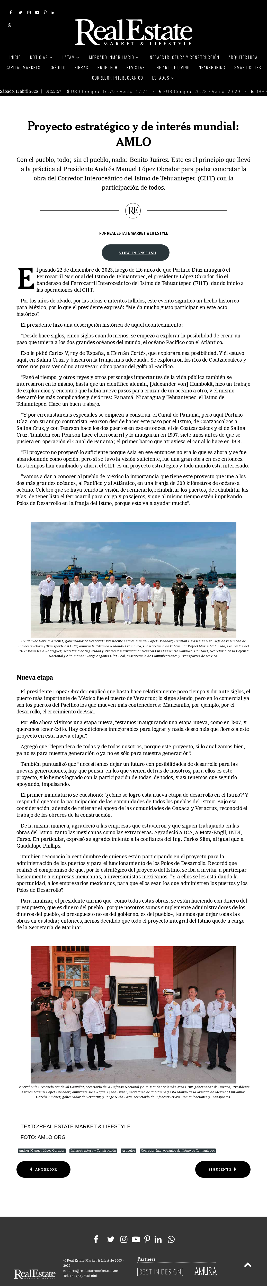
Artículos (128, 1139)
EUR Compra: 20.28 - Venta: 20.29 (199, 80)
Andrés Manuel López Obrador (42, 1139)
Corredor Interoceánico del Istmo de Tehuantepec (178, 1139)
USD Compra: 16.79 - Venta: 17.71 (107, 80)
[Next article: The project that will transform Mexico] (223, 1158)
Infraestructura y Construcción (93, 1139)
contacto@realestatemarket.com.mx (91, 1259)
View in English (137, 241)
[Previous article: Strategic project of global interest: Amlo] (43, 1158)
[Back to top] (248, 1254)
